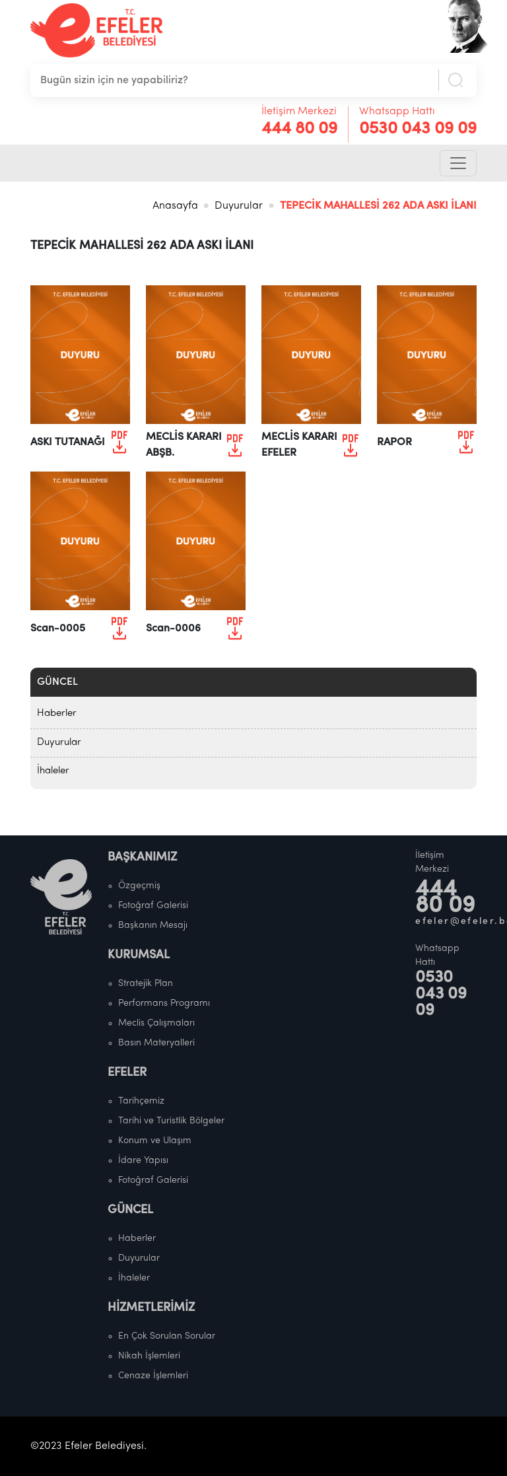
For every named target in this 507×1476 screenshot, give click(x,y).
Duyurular (239, 206)
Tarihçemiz (141, 1101)
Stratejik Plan (145, 984)
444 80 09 (299, 129)
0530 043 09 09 (418, 129)
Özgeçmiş (139, 886)
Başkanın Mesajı (152, 926)
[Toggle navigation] (458, 163)
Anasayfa (175, 206)
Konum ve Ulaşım (154, 1141)
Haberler (57, 714)
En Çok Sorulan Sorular (166, 1336)
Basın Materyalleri (156, 1043)
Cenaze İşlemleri (153, 1376)
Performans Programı (164, 1003)
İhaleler (53, 771)
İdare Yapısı (143, 1161)
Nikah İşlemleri (149, 1356)
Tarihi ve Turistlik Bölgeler (171, 1121)
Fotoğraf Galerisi (153, 906)
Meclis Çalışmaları (156, 1023)
